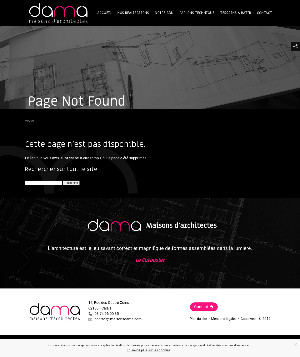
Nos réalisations (133, 12)
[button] (295, 46)
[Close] (295, 344)
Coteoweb (248, 319)
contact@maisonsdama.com (118, 319)
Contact (264, 12)
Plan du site (198, 319)
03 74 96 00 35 (107, 314)
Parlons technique (196, 12)
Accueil (104, 12)
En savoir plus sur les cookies (148, 350)
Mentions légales (223, 319)
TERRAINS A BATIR (235, 12)
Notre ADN (164, 12)
